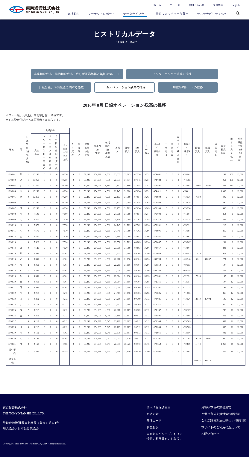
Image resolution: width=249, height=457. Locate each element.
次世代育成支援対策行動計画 (220, 414)
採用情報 (218, 5)
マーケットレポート (101, 13)
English (236, 5)
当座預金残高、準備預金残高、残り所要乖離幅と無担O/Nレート (77, 74)
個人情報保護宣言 (159, 407)
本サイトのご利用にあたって (220, 427)
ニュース (175, 5)
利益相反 (153, 427)
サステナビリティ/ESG (212, 13)
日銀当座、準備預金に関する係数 (61, 87)
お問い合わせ (196, 5)
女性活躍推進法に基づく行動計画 (223, 420)
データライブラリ (135, 13)
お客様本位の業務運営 (216, 407)
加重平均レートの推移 (188, 87)
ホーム (157, 5)
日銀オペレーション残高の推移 (124, 87)
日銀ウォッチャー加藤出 (172, 13)
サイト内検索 (238, 13)
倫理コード (154, 420)
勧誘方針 (153, 414)
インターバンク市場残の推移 (172, 74)
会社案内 (73, 13)
